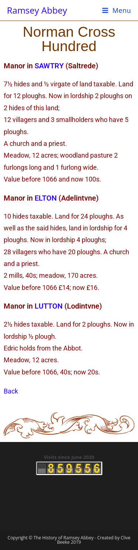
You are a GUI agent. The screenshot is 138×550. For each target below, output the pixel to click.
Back (11, 391)
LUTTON (49, 306)
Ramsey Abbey (37, 10)
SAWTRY (49, 65)
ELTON (46, 198)
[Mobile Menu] (116, 10)
